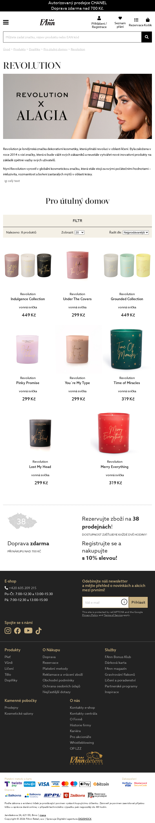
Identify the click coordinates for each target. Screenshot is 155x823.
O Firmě (76, 719)
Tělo (8, 674)
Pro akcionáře (80, 736)
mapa (43, 815)
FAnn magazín (116, 668)
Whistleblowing (82, 742)
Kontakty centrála (83, 713)
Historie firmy (80, 725)
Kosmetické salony (19, 713)
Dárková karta (115, 662)
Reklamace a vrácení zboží (63, 674)
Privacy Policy (90, 615)
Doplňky (11, 680)
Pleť (8, 657)
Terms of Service (113, 615)
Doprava (49, 657)
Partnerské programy (121, 686)
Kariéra (75, 731)
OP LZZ (76, 748)
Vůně (9, 662)
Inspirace (112, 692)
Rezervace (50, 662)
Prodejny (11, 707)
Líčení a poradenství (120, 680)
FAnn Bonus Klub (118, 657)
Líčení (9, 668)
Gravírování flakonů (120, 674)
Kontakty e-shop (82, 707)
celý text (14, 181)
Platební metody (55, 668)
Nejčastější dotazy (57, 692)
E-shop (10, 581)
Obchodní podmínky (58, 680)
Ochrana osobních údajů (61, 686)
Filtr (77, 221)
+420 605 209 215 (22, 588)
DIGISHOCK (84, 819)
